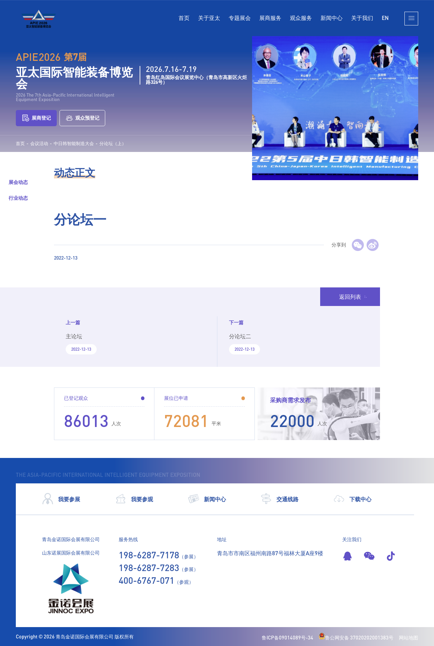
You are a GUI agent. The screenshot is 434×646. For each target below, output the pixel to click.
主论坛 (74, 336)
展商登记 (36, 118)
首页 (183, 17)
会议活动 (39, 143)
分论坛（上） (112, 143)
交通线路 (279, 499)
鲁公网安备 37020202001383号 (356, 637)
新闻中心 (332, 17)
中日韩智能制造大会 (74, 143)
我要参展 (61, 499)
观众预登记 (82, 118)
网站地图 (408, 637)
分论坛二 (240, 336)
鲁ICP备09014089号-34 (287, 637)
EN (385, 17)
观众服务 (301, 17)
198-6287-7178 (149, 554)
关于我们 (362, 17)
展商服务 (270, 17)
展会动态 (18, 182)
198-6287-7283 (149, 567)
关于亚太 (209, 17)
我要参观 (134, 499)
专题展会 (240, 17)
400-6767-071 (146, 580)
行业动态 (18, 198)
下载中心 (352, 499)
